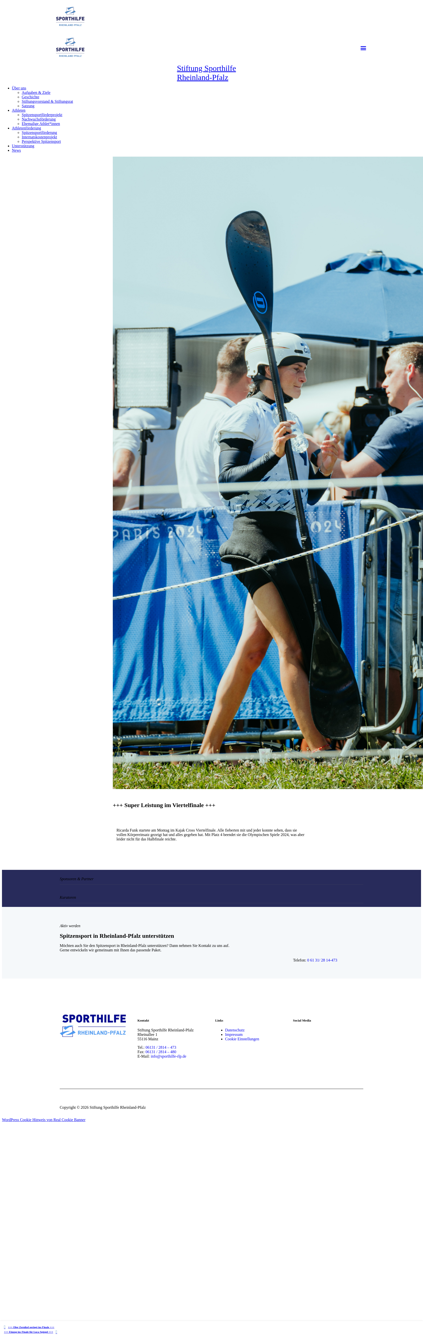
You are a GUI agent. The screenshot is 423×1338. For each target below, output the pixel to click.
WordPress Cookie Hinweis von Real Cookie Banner (43, 1120)
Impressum (234, 1034)
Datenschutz (235, 1030)
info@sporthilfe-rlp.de (168, 1056)
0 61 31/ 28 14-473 (322, 960)
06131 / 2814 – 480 (160, 1052)
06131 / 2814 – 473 (161, 1047)
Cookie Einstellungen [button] (242, 1039)
